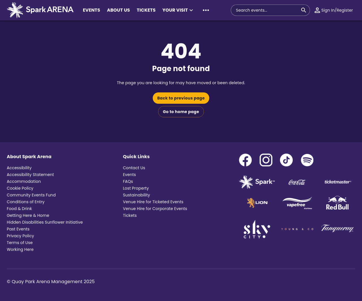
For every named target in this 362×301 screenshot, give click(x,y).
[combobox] (267, 10)
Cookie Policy (20, 188)
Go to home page (181, 112)
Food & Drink (19, 208)
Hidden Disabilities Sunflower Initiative (45, 222)
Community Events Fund (31, 195)
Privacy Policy (20, 236)
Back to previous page (181, 98)
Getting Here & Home (28, 215)
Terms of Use (20, 242)
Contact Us (134, 168)
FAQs (128, 181)
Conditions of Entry (26, 202)
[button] (178, 10)
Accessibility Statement (30, 174)
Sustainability (136, 195)
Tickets (130, 215)
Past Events (18, 229)
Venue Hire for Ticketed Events (153, 202)
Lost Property (136, 188)
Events (129, 174)
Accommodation (24, 181)
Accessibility (19, 168)
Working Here (20, 249)
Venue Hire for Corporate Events (155, 208)
